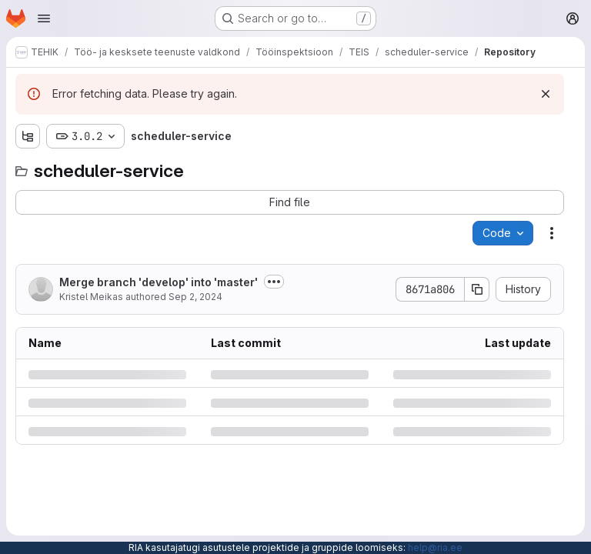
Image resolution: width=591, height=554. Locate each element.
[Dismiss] (545, 94)
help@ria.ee (435, 547)
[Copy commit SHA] (477, 289)
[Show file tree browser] (27, 136)
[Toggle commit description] (274, 282)
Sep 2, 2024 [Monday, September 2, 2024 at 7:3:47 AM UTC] (195, 296)
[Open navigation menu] (44, 18)
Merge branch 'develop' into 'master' (158, 282)
